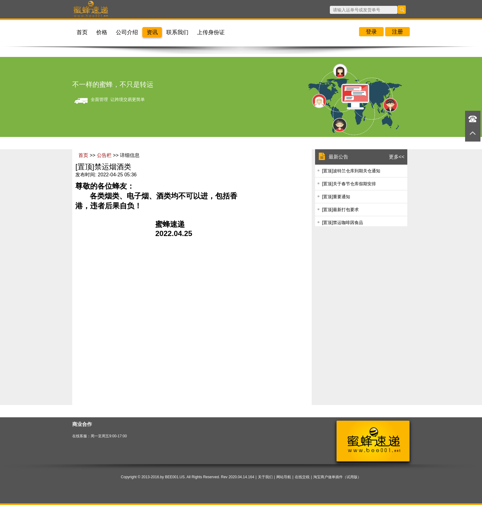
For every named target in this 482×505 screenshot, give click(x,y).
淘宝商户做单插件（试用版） (337, 477)
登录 (371, 32)
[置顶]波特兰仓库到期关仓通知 (351, 170)
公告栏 (105, 155)
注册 (397, 32)
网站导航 (283, 477)
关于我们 (265, 477)
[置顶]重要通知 (336, 196)
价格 (101, 32)
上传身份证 (211, 32)
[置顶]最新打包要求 (340, 209)
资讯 (152, 32)
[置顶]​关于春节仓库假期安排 (349, 183)
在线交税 (302, 477)
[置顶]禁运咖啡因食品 (342, 222)
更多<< (397, 156)
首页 (82, 32)
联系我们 (177, 32)
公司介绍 (127, 32)
